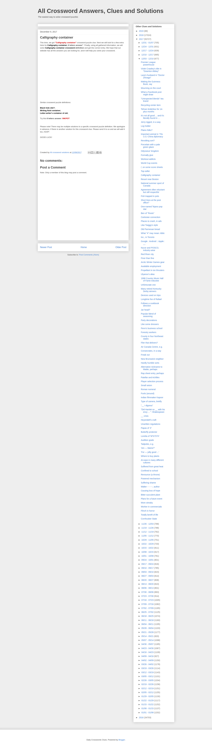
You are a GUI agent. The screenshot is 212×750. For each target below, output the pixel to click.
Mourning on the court (151, 88)
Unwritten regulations (150, 424)
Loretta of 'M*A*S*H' (150, 436)
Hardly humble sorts (150, 363)
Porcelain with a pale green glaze (150, 145)
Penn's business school (151, 328)
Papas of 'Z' (146, 428)
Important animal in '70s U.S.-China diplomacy (152, 135)
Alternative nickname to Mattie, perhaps (151, 368)
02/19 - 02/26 (147, 684)
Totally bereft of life (149, 515)
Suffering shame (148, 483)
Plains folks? (147, 130)
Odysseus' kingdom (150, 151)
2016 (141, 717)
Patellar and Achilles (150, 377)
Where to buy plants (150, 456)
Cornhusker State (149, 519)
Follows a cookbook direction (150, 304)
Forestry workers (148, 332)
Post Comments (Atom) (89, 255)
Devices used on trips (151, 295)
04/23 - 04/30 (147, 648)
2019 (141, 31)
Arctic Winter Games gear (152, 262)
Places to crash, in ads (151, 221)
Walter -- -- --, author (150, 486)
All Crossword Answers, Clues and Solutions (100, 11)
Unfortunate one (148, 285)
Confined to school (149, 470)
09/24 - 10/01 (147, 560)
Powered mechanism (150, 478)
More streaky (147, 503)
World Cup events (149, 163)
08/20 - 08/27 (147, 580)
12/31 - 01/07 (147, 42)
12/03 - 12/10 (147, 58)
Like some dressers (150, 324)
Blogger (122, 740)
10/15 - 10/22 (147, 548)
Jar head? (145, 310)
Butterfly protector (149, 432)
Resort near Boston (150, 179)
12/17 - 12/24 (147, 50)
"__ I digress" (147, 405)
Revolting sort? (148, 140)
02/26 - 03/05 (147, 680)
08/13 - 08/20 (147, 584)
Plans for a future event (151, 499)
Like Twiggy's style (149, 225)
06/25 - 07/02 (147, 612)
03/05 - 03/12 (147, 676)
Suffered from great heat (152, 466)
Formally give (147, 155)
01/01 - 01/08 (147, 712)
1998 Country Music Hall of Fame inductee (152, 279)
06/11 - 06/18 (147, 620)
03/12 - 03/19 (147, 672)
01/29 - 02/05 (147, 696)
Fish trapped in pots (150, 196)
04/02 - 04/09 (147, 660)
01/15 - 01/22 (147, 704)
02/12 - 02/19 (147, 688)
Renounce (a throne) (150, 474)
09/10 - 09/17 (147, 568)
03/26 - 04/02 (147, 664)
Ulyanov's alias (148, 274)
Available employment (151, 266)
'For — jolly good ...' (150, 452)
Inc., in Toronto (147, 237)
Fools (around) (147, 393)
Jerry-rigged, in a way (151, 122)
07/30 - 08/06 (147, 592)
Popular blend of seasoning (148, 315)
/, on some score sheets (152, 167)
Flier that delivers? (149, 343)
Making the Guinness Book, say (150, 82)
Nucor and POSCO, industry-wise (150, 249)
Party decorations (149, 320)
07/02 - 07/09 (147, 608)
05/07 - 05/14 (147, 640)
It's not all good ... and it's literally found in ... (152, 116)
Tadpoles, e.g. (147, 444)
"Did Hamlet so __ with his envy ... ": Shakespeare (153, 410)
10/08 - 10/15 (147, 552)
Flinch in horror (148, 511)
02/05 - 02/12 (147, 692)
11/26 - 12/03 (147, 524)
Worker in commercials (151, 506)
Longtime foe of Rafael (151, 299)
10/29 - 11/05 (147, 540)
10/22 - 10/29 (147, 544)
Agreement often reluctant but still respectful (153, 190)
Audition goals (147, 440)
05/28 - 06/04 (147, 628)
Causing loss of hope (150, 490)
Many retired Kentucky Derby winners (151, 290)
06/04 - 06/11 (147, 624)
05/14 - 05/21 (147, 636)
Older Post (120, 247)
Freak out (145, 355)
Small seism (146, 385)
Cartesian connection (150, 217)
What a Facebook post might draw (151, 93)
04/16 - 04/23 (147, 652)
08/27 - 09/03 (147, 576)
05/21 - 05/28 (147, 632)
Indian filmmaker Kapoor (152, 397)
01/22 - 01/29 (147, 700)
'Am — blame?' (148, 448)
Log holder (146, 126)
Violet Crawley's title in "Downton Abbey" (151, 69)
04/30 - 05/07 (147, 644)
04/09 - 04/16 (147, 656)
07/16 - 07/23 (147, 600)
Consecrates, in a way (151, 351)
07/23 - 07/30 (147, 596)
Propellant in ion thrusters (152, 270)
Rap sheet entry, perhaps (152, 373)
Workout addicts (148, 159)
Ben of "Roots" (147, 213)
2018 (141, 35)
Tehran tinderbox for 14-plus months (152, 110)
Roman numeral (148, 389)
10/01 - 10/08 (147, 556)
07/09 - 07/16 (147, 604)
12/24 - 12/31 (147, 46)
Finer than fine (147, 258)
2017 (141, 39)
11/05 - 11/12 (147, 536)
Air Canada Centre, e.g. (152, 347)
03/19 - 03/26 (147, 668)
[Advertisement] (83, 75)
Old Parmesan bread (150, 229)
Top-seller (145, 171)
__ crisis (144, 416)
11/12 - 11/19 (147, 532)
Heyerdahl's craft (148, 420)
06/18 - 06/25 (147, 616)
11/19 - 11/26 (147, 528)
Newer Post (46, 247)
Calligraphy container (150, 175)
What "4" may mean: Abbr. (153, 233)
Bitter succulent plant (150, 495)
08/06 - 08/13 (147, 588)
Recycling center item (151, 105)
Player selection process (152, 381)
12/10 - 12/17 (147, 55)
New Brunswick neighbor (152, 359)
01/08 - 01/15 (147, 708)
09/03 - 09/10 (147, 572)
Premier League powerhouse (148, 63)
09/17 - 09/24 (147, 564)
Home (84, 247)
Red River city (147, 254)
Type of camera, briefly (151, 401)
